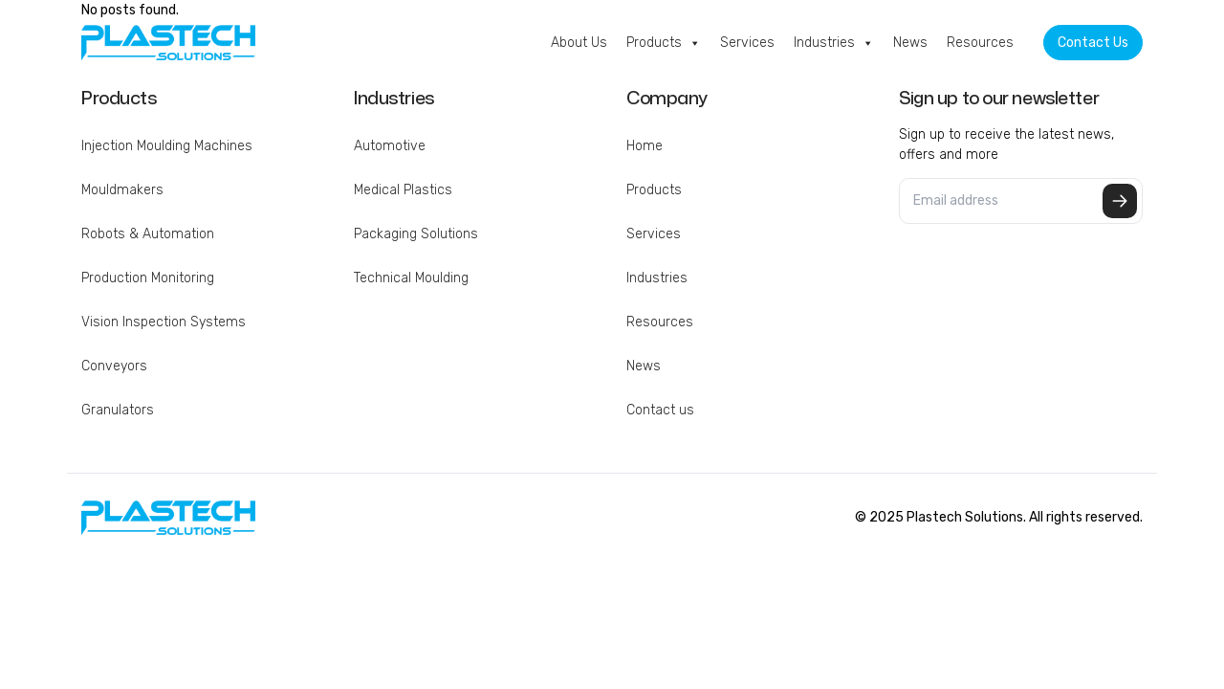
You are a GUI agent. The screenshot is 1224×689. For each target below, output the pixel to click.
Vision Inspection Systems (163, 322)
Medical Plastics (403, 190)
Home (644, 146)
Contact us (660, 410)
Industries (834, 43)
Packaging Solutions (416, 234)
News (910, 42)
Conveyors (114, 366)
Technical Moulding (411, 278)
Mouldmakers (122, 190)
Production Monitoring (147, 278)
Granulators (117, 410)
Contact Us (1093, 42)
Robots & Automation (147, 234)
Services (747, 42)
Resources (980, 42)
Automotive (390, 146)
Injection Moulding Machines (166, 146)
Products (663, 43)
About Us (579, 42)
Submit (1120, 201)
